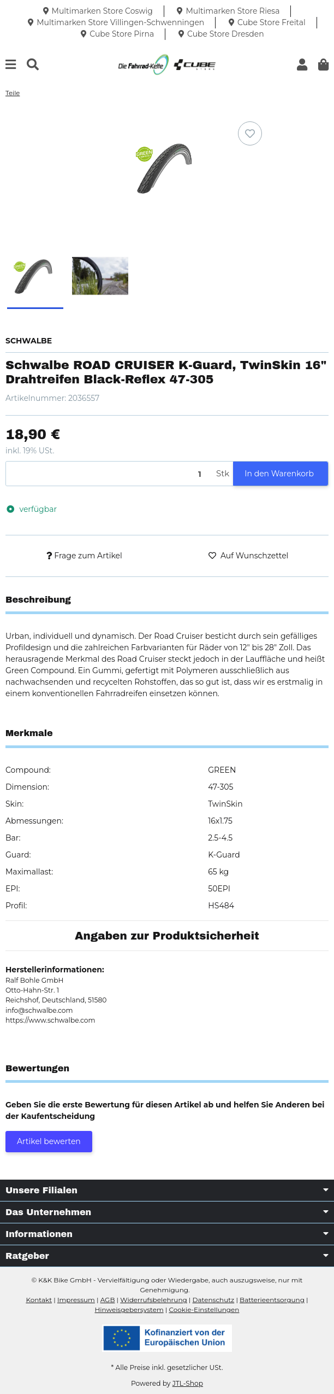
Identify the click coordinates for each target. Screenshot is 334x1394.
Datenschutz (214, 1300)
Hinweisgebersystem (129, 1309)
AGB (107, 1300)
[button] (302, 65)
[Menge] (109, 474)
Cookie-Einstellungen (204, 1309)
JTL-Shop (187, 1383)
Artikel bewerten (49, 1141)
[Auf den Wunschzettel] (250, 133)
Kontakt (39, 1300)
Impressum (76, 1300)
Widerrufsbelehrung (153, 1300)
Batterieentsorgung (272, 1300)
